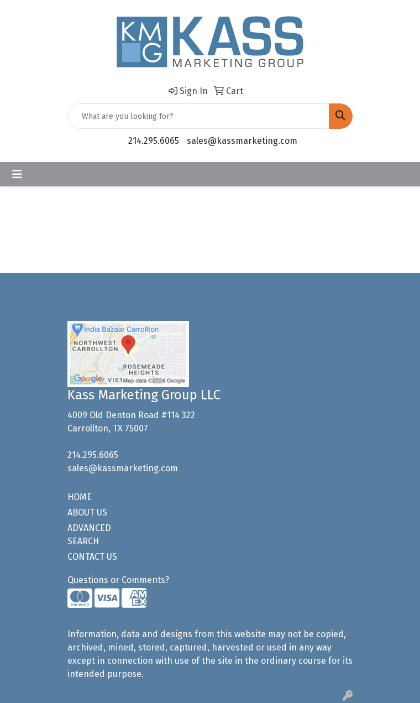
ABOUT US (87, 512)
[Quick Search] (198, 116)
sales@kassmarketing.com (242, 141)
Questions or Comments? (118, 580)
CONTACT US (92, 556)
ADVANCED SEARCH (89, 534)
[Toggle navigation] (17, 174)
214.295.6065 (153, 141)
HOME (79, 497)
